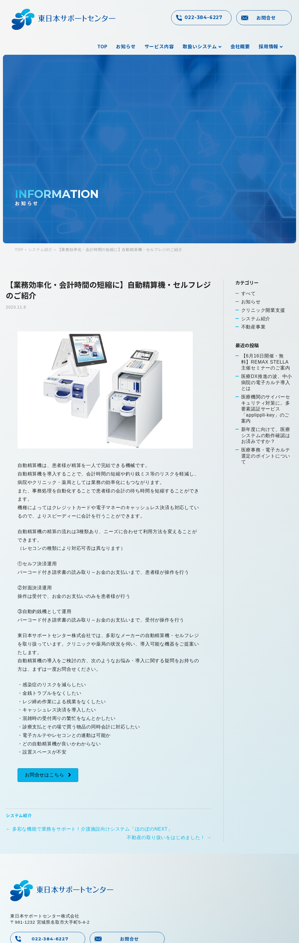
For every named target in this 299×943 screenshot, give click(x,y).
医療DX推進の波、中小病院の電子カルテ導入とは (266, 382)
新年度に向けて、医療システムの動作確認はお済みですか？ (265, 436)
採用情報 (268, 46)
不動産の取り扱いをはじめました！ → (169, 837)
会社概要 (240, 46)
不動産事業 (253, 327)
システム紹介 (19, 815)
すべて (248, 293)
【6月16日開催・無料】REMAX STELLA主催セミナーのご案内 (265, 362)
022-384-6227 (203, 17)
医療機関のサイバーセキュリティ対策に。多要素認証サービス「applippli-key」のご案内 (265, 409)
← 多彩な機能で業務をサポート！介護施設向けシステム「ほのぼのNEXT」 (89, 828)
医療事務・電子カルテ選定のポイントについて (265, 456)
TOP (102, 46)
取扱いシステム (199, 46)
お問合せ (266, 17)
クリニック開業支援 (263, 310)
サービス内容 (159, 46)
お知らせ (125, 46)
